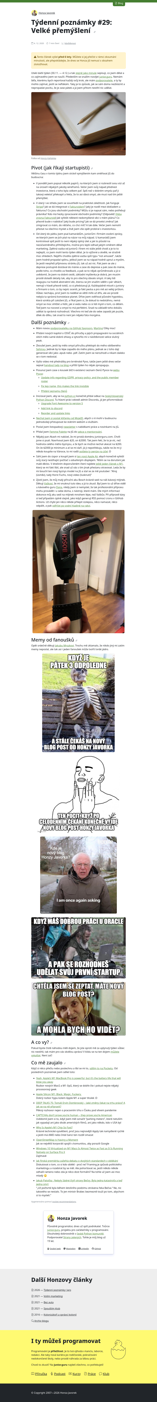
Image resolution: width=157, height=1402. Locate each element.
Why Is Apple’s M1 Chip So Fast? (54, 1127)
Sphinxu (41, 349)
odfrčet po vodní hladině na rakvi (71, 505)
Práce (92, 1374)
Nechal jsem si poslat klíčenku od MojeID (59, 418)
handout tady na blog (56, 365)
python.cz (70, 396)
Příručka (41, 1374)
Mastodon (71, 1248)
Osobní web (55, 1248)
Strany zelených (72, 1237)
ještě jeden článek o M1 (109, 463)
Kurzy (77, 1374)
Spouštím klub (52, 1308)
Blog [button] (119, 3)
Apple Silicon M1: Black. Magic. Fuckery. (59, 1094)
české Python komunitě (90, 1233)
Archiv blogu (41, 1321)
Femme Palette (58, 431)
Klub (106, 1374)
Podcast (59, 1374)
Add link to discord (52, 408)
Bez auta (49, 1302)
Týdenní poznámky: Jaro (57, 1290)
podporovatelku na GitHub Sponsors (71, 328)
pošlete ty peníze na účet (93, 451)
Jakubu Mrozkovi (64, 645)
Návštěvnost (70, 43)
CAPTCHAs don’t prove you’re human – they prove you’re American (74, 1115)
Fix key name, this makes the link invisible (65, 386)
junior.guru (105, 76)
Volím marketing (53, 1296)
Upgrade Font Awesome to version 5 (62, 403)
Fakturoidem (77, 206)
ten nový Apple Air (87, 456)
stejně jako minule (86, 73)
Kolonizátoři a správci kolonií (60, 1314)
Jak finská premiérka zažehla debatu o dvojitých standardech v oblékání (77, 1160)
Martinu (98, 328)
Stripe (39, 206)
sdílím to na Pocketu (101, 1068)
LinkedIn (85, 1248)
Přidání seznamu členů (54, 391)
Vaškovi (48, 483)
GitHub (97, 1248)
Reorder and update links (55, 413)
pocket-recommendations (64, 1201)
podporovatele (104, 80)
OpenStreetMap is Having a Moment (57, 1140)
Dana (59, 487)
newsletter (69, 427)
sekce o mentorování (90, 431)
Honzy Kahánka (48, 158)
